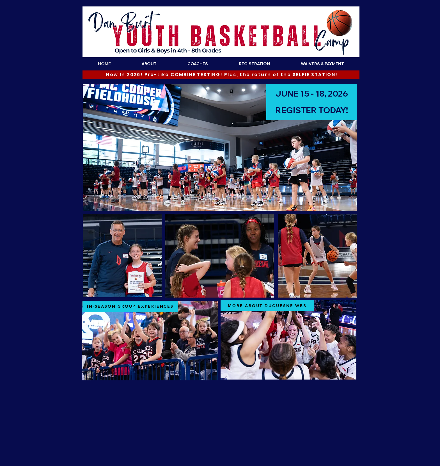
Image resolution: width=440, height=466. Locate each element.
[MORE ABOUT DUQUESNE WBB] (267, 305)
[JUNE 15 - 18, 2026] (311, 94)
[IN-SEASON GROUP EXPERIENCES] (130, 306)
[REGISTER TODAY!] (311, 110)
